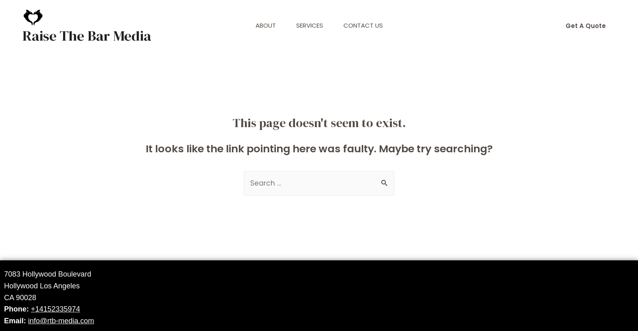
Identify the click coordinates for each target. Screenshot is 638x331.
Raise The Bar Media (86, 35)
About (266, 25)
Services (309, 25)
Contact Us (363, 25)
